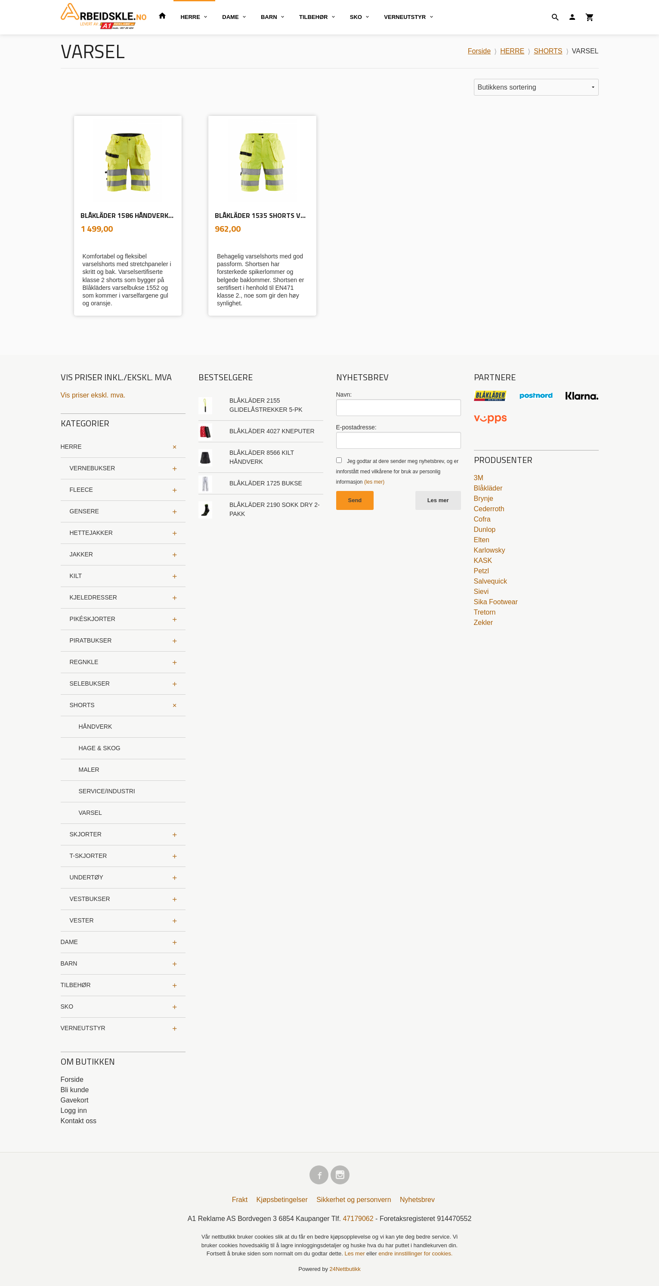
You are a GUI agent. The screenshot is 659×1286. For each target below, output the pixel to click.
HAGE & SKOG (100, 748)
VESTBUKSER (90, 898)
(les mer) (374, 482)
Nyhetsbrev (417, 1199)
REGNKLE (84, 662)
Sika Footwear (496, 602)
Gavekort (75, 1100)
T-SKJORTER (88, 855)
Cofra (482, 519)
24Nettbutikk (345, 1269)
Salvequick (490, 581)
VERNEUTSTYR (405, 17)
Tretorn (485, 612)
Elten (481, 540)
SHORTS (82, 705)
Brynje (483, 498)
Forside (479, 51)
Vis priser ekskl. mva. (93, 395)
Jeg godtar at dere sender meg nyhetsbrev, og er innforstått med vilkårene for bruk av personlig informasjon (397, 471)
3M (478, 477)
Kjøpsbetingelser (282, 1199)
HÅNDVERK (95, 726)
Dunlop (485, 529)
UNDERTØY (86, 877)
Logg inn (74, 1110)
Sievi (481, 591)
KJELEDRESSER (93, 597)
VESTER (82, 920)
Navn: (344, 394)
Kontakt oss (79, 1120)
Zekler (483, 622)
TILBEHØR (313, 17)
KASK (483, 560)
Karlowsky (489, 550)
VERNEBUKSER (92, 468)
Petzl (481, 571)
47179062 (358, 1218)
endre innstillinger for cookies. (415, 1253)
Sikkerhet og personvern (353, 1199)
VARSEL (90, 812)
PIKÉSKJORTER (92, 618)
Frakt (240, 1199)
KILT (76, 575)
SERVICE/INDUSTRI (107, 791)
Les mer (438, 500)
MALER (89, 769)
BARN (269, 17)
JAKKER (81, 554)
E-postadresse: (356, 427)
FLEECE (81, 489)
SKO (356, 17)
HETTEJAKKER (91, 532)
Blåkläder (488, 488)
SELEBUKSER (90, 683)
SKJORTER (86, 834)
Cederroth (489, 509)
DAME (230, 17)
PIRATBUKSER (91, 640)
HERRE (190, 17)
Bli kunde (75, 1089)
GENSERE (84, 511)
